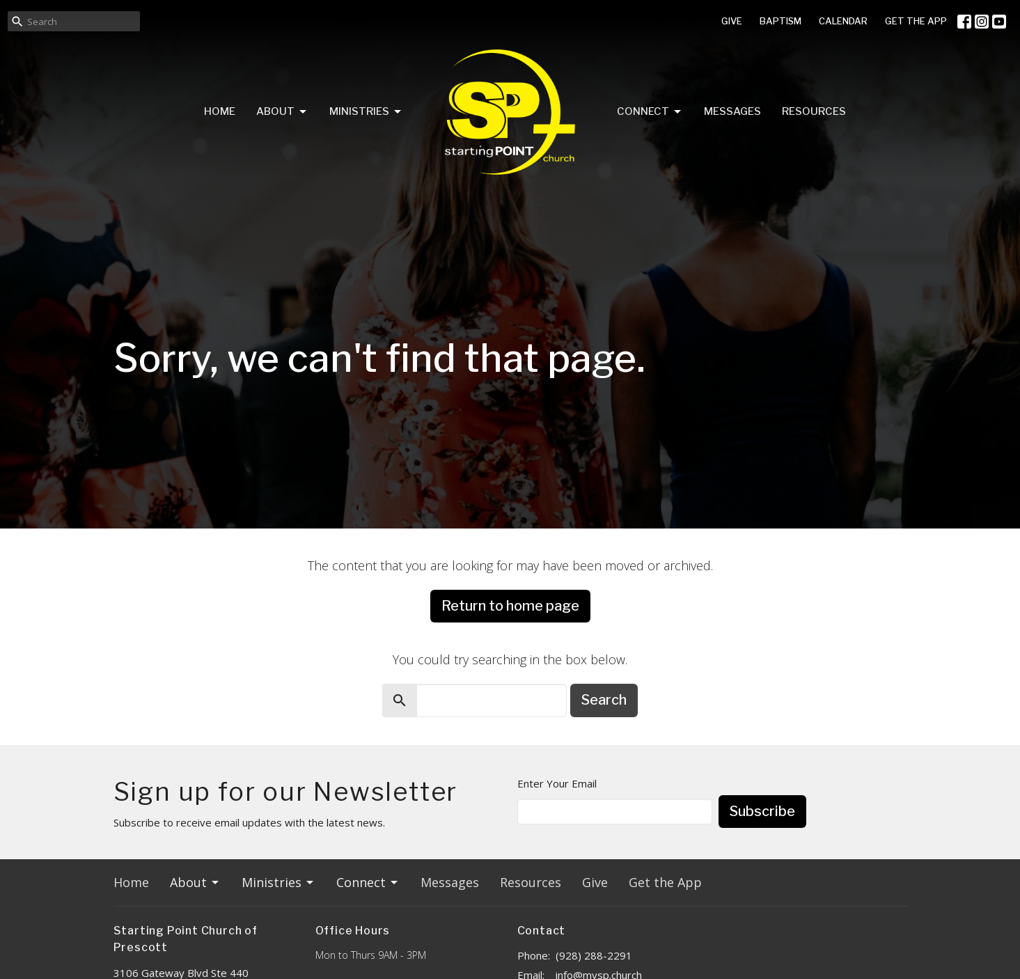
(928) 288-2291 (594, 955)
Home (219, 111)
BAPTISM (780, 20)
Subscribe (762, 811)
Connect (650, 112)
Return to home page (510, 605)
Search (604, 699)
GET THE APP (916, 20)
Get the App (665, 882)
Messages (732, 111)
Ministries (366, 112)
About (282, 112)
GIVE (731, 20)
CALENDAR (843, 20)
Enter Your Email (557, 783)
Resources (814, 111)
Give (595, 882)
